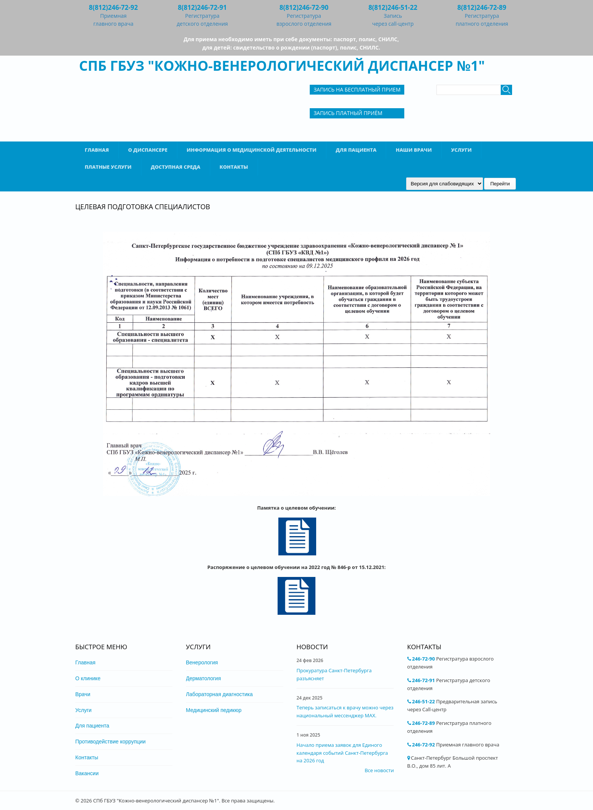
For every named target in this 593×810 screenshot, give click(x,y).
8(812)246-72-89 (481, 7)
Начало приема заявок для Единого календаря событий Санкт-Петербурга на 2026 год (342, 753)
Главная (97, 149)
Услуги (461, 149)
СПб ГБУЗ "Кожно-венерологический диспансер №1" (282, 65)
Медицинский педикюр (214, 710)
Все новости (379, 770)
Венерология (202, 662)
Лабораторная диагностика (219, 694)
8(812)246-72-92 (113, 7)
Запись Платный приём (348, 113)
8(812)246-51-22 (392, 7)
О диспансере (148, 149)
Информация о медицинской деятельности (252, 149)
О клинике (88, 678)
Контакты (234, 166)
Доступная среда (175, 166)
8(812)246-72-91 (202, 7)
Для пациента (356, 149)
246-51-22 (423, 701)
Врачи (82, 694)
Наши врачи (414, 149)
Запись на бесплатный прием (357, 89)
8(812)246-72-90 (303, 7)
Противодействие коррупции (110, 741)
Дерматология (203, 678)
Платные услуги (108, 166)
